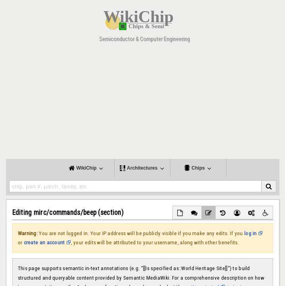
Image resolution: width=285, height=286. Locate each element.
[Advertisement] (142, 103)
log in (250, 233)
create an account (44, 242)
